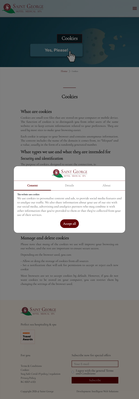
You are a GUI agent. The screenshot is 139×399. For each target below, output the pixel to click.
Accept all (69, 224)
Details (69, 185)
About (106, 185)
